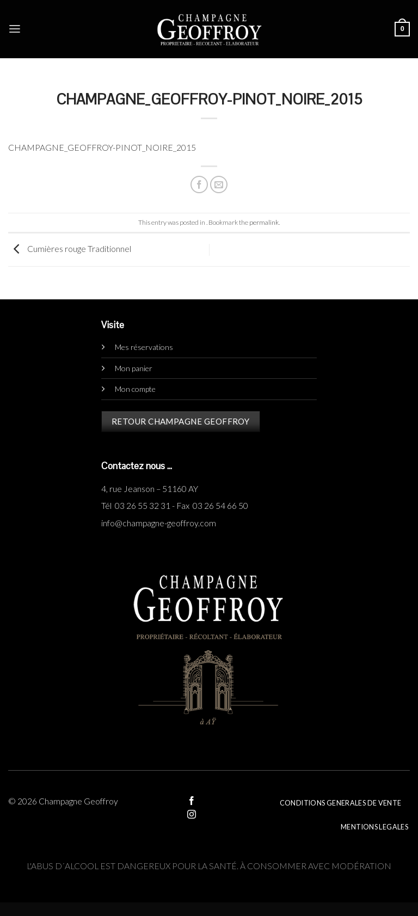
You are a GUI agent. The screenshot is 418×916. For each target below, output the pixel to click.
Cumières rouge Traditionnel (69, 249)
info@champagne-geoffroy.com (158, 523)
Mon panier (133, 368)
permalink (264, 222)
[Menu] (14, 29)
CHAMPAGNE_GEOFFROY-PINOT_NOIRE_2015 (102, 147)
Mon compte (135, 389)
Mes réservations (144, 347)
